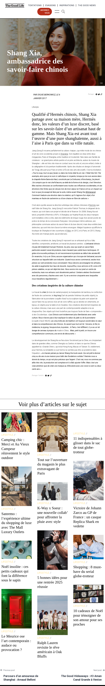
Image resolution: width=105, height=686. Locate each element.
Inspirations (66, 5)
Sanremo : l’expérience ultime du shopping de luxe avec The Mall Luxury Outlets (16, 523)
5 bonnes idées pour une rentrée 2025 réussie (52, 582)
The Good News (87, 5)
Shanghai (64, 154)
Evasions (50, 5)
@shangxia (90, 192)
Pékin (68, 231)
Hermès (92, 205)
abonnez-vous (45, 11)
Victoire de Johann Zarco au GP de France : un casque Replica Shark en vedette (87, 517)
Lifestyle (12, 44)
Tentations (35, 5)
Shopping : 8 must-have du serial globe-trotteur (87, 571)
